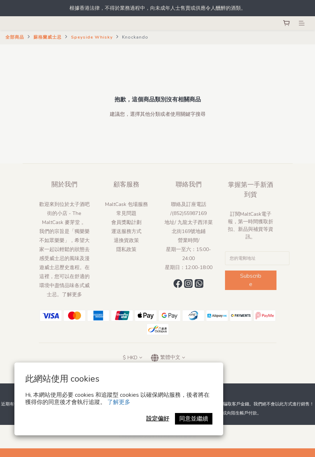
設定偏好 (157, 419)
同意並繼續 (193, 419)
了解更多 (118, 402)
